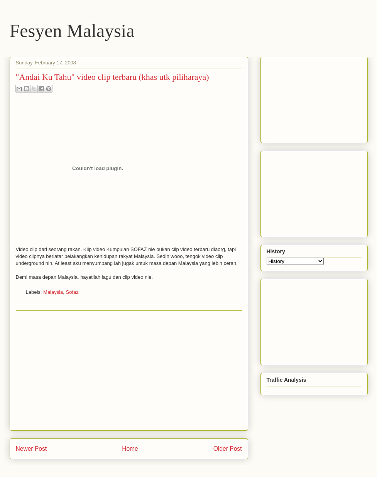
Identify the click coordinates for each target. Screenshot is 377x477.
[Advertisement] (129, 371)
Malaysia (53, 292)
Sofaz (72, 292)
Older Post (227, 448)
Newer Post (31, 448)
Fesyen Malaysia (72, 30)
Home (130, 448)
